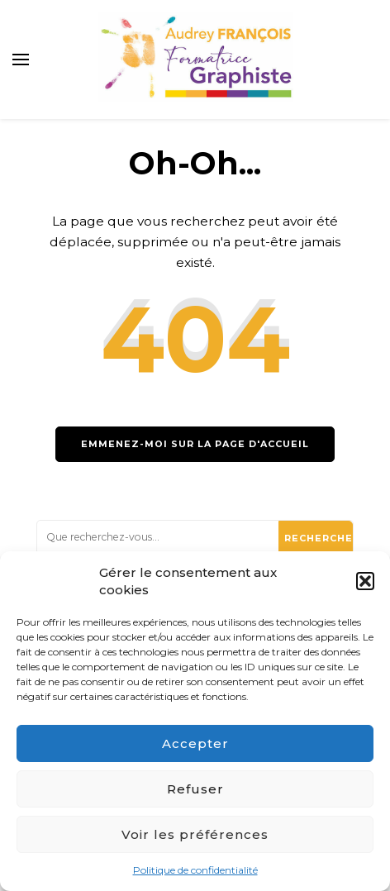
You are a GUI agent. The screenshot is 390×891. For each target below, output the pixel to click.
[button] (365, 581)
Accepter (195, 743)
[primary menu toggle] (20, 59)
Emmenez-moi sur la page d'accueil (195, 444)
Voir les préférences (195, 834)
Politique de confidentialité (195, 870)
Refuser (195, 789)
